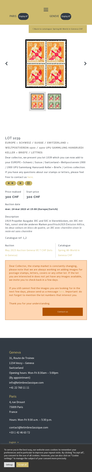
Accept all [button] (22, 464)
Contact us (63, 311)
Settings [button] (9, 464)
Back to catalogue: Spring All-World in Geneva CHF (58, 29)
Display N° (23, 16)
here (30, 177)
